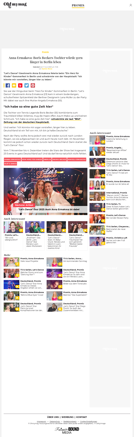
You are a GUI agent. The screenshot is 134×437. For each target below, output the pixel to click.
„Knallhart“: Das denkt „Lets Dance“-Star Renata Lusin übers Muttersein (34, 242)
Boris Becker (60, 159)
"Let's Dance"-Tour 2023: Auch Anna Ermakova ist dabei (48, 209)
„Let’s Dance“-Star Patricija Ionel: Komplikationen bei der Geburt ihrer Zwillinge (31, 309)
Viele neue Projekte (29, 261)
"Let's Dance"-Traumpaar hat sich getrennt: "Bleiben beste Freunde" (76, 242)
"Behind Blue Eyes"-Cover (31, 295)
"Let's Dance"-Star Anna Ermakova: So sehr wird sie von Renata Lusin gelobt (74, 275)
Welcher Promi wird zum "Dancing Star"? (31, 273)
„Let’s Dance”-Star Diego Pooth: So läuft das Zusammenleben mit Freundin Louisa (74, 309)
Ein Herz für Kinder (32, 159)
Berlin (48, 159)
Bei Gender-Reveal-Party (117, 218)
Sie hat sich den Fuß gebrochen (115, 241)
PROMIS (78, 5)
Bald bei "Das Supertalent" (75, 295)
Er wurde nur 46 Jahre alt (117, 184)
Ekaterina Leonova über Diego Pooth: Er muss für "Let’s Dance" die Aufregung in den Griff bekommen (117, 166)
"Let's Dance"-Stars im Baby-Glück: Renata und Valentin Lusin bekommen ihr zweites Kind (56, 243)
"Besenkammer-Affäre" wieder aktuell (116, 151)
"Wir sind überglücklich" (11, 239)
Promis (45, 52)
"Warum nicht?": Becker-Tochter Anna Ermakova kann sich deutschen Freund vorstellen (117, 198)
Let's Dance (11, 164)
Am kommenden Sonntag (75, 261)
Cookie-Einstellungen (88, 421)
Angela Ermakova (77, 159)
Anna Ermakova (13, 159)
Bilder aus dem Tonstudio (75, 284)
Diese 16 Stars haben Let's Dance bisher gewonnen (118, 208)
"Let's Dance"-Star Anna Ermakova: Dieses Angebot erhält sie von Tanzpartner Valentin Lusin (31, 288)
